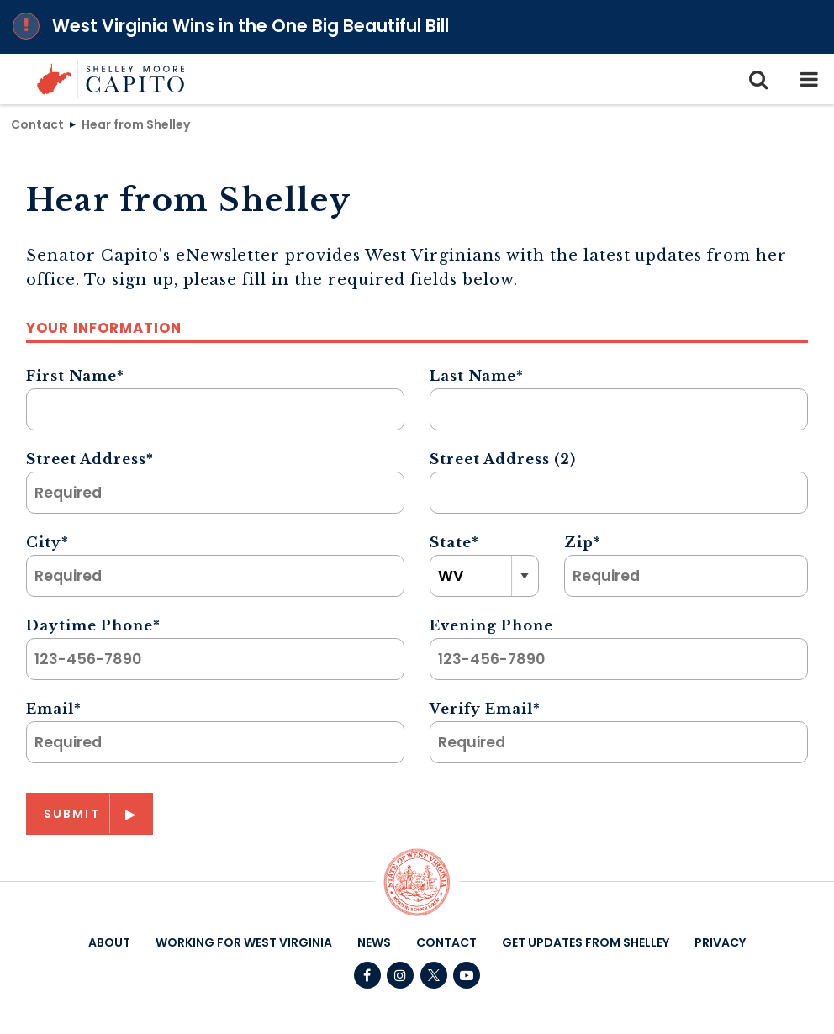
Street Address (90, 459)
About (109, 942)
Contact (37, 123)
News (374, 942)
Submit (72, 813)
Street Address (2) (503, 459)
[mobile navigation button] (809, 79)
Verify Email (485, 708)
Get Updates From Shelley (585, 942)
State (454, 542)
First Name (75, 375)
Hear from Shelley (136, 123)
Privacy (720, 942)
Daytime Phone (93, 625)
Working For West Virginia (244, 942)
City (47, 542)
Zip (582, 542)
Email (54, 708)
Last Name (477, 375)
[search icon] (758, 79)
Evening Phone (491, 625)
